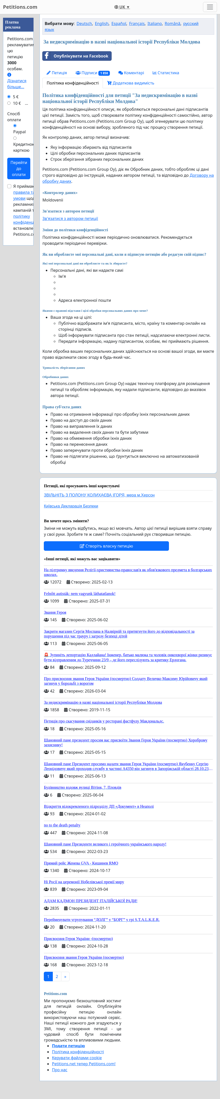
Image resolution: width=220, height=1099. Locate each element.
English (101, 23)
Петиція (57, 73)
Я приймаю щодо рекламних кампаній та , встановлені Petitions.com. (30, 360)
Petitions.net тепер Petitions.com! (83, 1063)
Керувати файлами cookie (77, 1057)
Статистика (166, 73)
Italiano (154, 23)
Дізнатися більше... (17, 231)
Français (137, 23)
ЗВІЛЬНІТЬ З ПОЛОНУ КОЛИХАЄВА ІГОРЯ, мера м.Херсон (99, 495)
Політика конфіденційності (73, 83)
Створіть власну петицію (106, 546)
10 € (17, 253)
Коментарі (131, 73)
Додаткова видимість (130, 83)
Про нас (59, 1069)
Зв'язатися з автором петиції (70, 218)
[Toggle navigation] (210, 7)
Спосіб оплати (14, 266)
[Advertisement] (18, 89)
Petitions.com (20, 7)
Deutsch (84, 23)
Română (172, 23)
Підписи (93, 73)
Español (118, 23)
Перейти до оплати (19, 318)
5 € (16, 247)
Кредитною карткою (24, 297)
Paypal (19, 281)
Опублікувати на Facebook (75, 56)
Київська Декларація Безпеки (71, 506)
